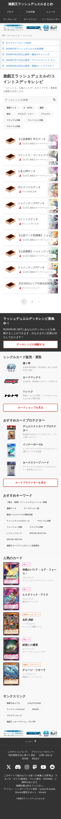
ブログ (10, 11)
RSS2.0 (35, 758)
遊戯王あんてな (13, 703)
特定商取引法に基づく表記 (21, 755)
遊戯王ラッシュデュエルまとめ (30, 4)
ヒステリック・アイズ (35, 594)
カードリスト (30, 19)
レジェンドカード (14, 533)
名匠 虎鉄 (27, 619)
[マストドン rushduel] (35, 767)
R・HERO (28, 107)
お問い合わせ (46, 755)
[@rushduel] (8, 767)
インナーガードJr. (33, 444)
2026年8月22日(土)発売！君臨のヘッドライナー (28, 65)
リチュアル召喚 (13, 120)
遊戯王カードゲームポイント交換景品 (23, 545)
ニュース (50, 11)
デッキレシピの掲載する (30, 344)
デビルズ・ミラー (25, 114)
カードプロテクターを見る (30, 482)
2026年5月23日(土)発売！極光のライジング (26, 54)
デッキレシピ (10, 19)
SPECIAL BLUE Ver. (37, 533)
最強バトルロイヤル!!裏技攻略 (20, 514)
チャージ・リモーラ (33, 670)
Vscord (42, 792)
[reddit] (52, 767)
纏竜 (42, 107)
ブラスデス (45, 114)
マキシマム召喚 (13, 126)
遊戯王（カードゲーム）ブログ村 (21, 721)
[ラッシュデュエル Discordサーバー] (18, 767)
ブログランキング (14, 715)
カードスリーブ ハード (36, 462)
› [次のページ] (38, 301)
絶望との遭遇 (30, 645)
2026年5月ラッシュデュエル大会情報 (23, 48)
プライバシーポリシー (42, 751)
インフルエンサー (51, 19)
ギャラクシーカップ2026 (16, 42)
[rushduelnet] (27, 767)
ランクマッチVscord (15, 709)
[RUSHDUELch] (43, 767)
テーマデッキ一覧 (31, 508)
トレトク (28, 391)
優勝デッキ (11, 107)
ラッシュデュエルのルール (18, 520)
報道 (8, 114)
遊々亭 (26, 363)
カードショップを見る (30, 407)
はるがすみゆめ (34, 703)
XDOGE (35, 709)
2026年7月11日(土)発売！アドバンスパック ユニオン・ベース (30, 60)
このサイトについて (17, 751)
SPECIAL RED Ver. (14, 539)
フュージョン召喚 (35, 120)
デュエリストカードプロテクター (39, 428)
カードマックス (32, 377)
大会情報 (30, 11)
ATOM (25, 758)
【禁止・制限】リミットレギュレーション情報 (27, 502)
